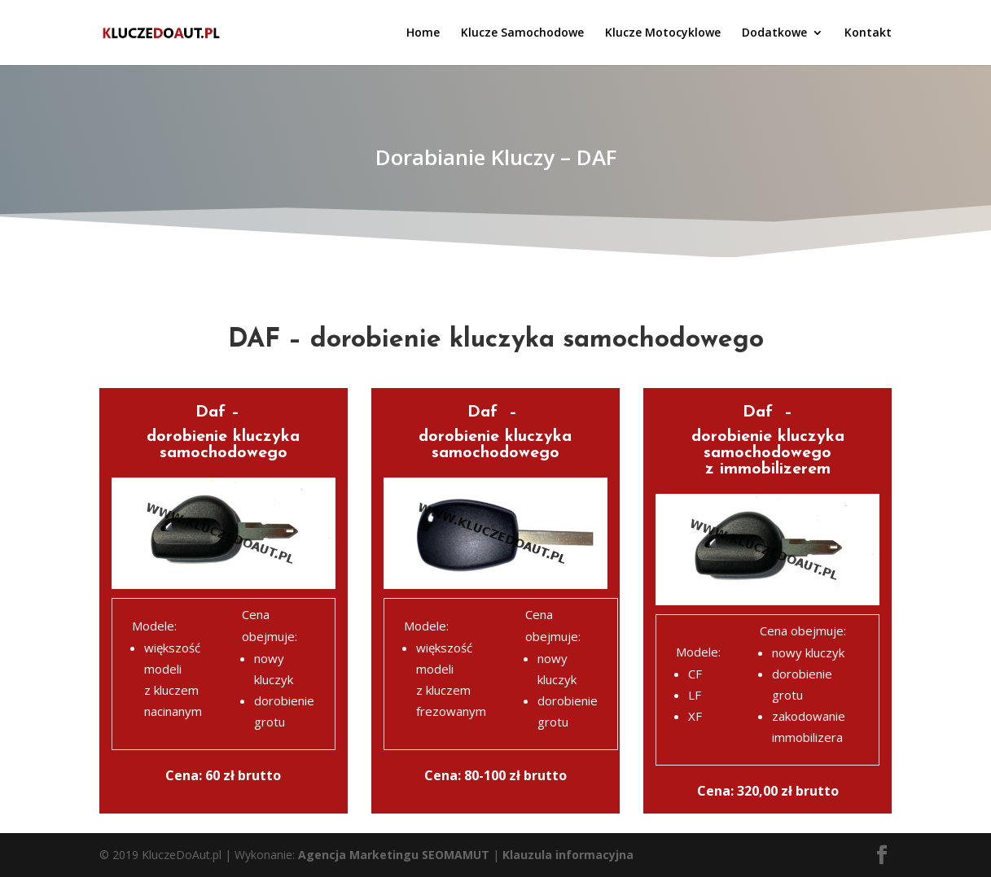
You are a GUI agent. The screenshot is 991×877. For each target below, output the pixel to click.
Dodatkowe (774, 33)
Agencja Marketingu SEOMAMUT (393, 854)
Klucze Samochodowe (522, 33)
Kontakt (868, 33)
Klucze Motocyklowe (663, 33)
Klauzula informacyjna (568, 854)
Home (423, 33)
